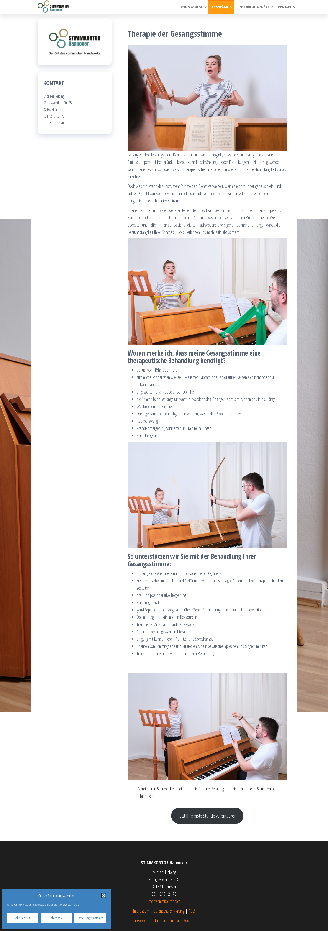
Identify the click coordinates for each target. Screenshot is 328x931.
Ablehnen (56, 918)
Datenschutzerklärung (168, 911)
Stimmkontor (192, 7)
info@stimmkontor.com (164, 901)
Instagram (158, 920)
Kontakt (285, 7)
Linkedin (175, 920)
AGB (192, 911)
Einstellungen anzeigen (90, 918)
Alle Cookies (22, 918)
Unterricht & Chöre (253, 7)
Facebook (139, 920)
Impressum (141, 911)
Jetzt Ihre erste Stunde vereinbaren (207, 815)
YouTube (190, 920)
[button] (103, 895)
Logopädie (220, 7)
